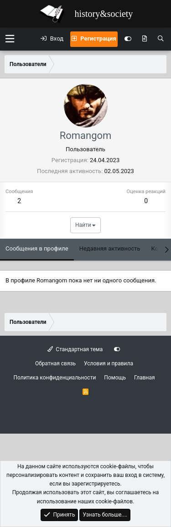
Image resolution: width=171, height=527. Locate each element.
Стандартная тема (75, 349)
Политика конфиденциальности (54, 377)
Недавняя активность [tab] (109, 248)
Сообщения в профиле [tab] (36, 248)
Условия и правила (108, 363)
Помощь (115, 377)
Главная (144, 377)
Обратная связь (55, 363)
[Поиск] (160, 39)
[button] (10, 39)
